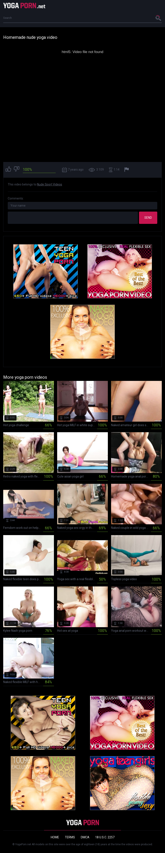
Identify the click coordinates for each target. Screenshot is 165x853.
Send (148, 217)
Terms (70, 837)
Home (55, 837)
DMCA (85, 837)
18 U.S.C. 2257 (105, 837)
